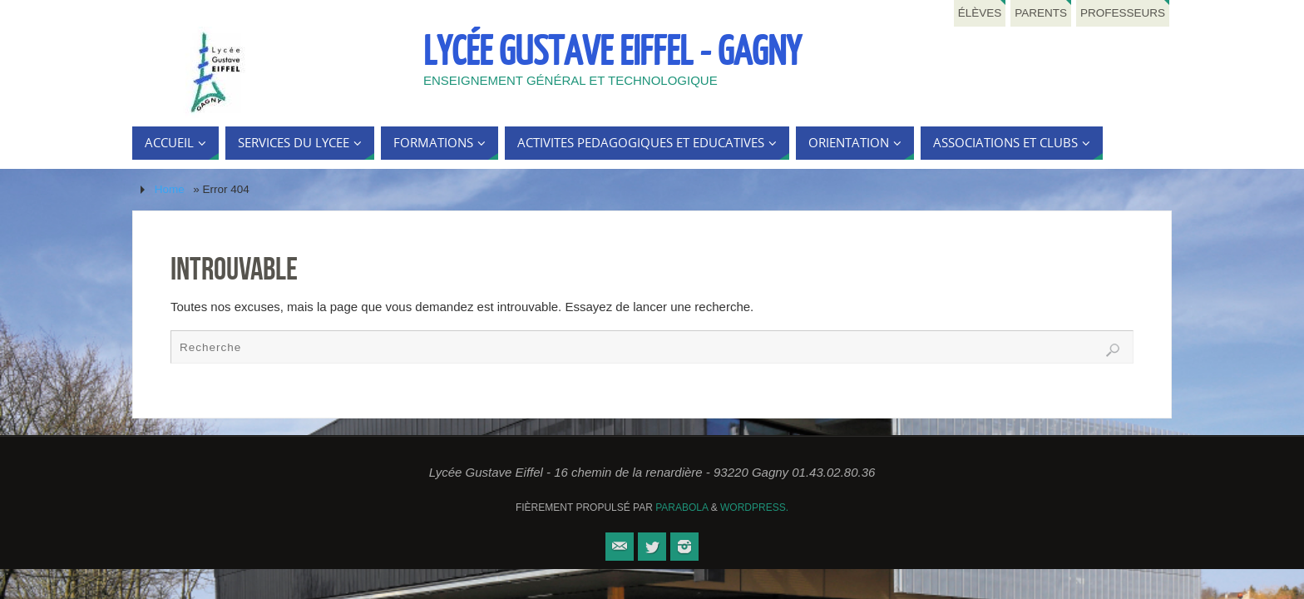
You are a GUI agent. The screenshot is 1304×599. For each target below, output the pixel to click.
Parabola (681, 507)
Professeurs (1122, 13)
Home (170, 189)
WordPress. (754, 507)
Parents (1041, 13)
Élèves (980, 13)
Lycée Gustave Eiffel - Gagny (612, 52)
